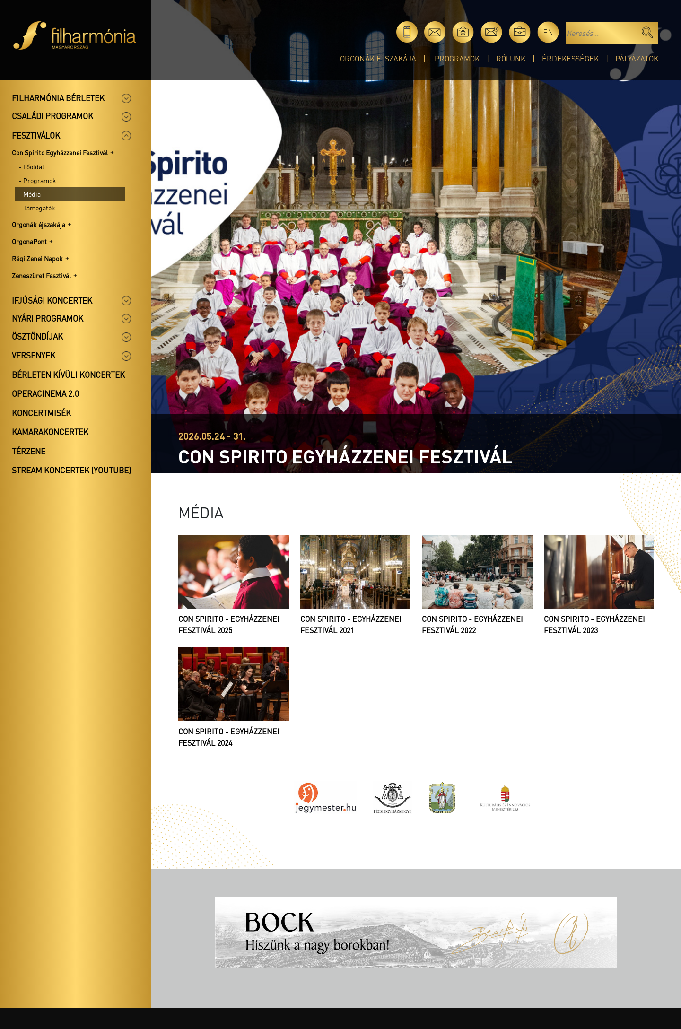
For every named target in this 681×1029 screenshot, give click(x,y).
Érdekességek (570, 58)
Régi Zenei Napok (37, 258)
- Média (30, 194)
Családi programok (52, 116)
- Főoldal (31, 166)
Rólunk (510, 58)
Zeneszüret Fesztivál (41, 275)
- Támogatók (37, 207)
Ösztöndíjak (37, 336)
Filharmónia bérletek (58, 98)
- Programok (37, 180)
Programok (457, 58)
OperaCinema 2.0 (45, 393)
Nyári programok (47, 318)
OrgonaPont (29, 241)
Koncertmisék (41, 413)
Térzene (28, 451)
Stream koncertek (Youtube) (71, 470)
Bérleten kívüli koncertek (68, 374)
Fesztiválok (36, 135)
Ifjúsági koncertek (52, 300)
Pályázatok (636, 58)
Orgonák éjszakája (378, 58)
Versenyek (33, 355)
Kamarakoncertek (50, 432)
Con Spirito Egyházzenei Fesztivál (60, 152)
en (548, 32)
